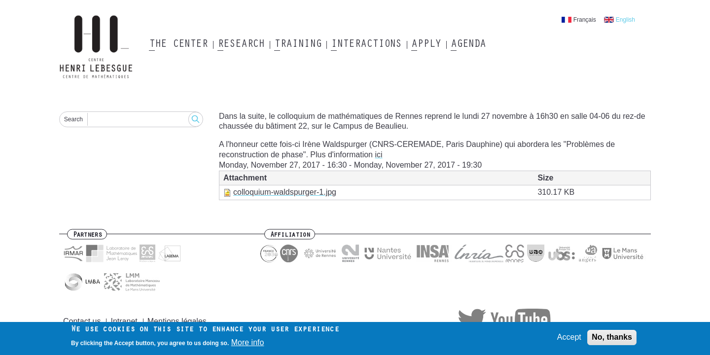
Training (297, 44)
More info (247, 344)
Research (240, 44)
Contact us (82, 321)
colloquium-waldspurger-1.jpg (284, 192)
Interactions (366, 44)
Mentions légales (177, 321)
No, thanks (612, 339)
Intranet (123, 321)
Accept (569, 339)
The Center (178, 44)
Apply (426, 44)
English (625, 19)
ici (378, 154)
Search (73, 119)
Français (584, 19)
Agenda (468, 44)
